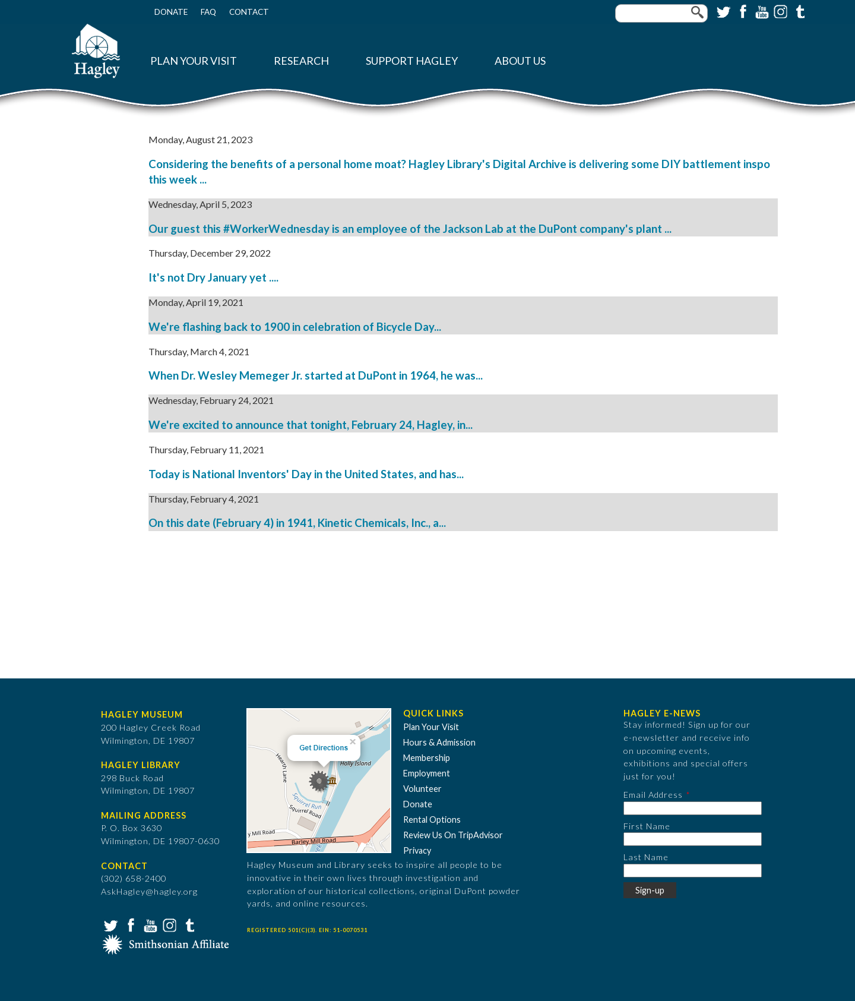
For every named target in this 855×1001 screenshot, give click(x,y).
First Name (646, 826)
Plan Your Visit (193, 60)
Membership (426, 758)
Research (301, 60)
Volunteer (422, 789)
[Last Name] (692, 870)
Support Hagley (412, 60)
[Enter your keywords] (661, 13)
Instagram (779, 11)
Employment (426, 773)
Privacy (417, 850)
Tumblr (799, 11)
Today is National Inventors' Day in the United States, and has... (306, 474)
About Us (520, 60)
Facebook (741, 11)
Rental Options (432, 819)
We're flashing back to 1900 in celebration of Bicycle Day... (294, 326)
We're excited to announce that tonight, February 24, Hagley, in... (310, 424)
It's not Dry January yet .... (213, 277)
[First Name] (692, 839)
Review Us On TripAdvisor (453, 835)
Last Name (646, 857)
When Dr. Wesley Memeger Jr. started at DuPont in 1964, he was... (315, 375)
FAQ (208, 12)
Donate (171, 12)
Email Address (653, 795)
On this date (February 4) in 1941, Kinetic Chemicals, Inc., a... (297, 522)
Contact (249, 12)
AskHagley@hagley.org (149, 891)
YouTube (761, 11)
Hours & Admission (439, 742)
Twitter (723, 11)
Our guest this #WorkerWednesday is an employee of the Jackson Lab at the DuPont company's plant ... (410, 228)
